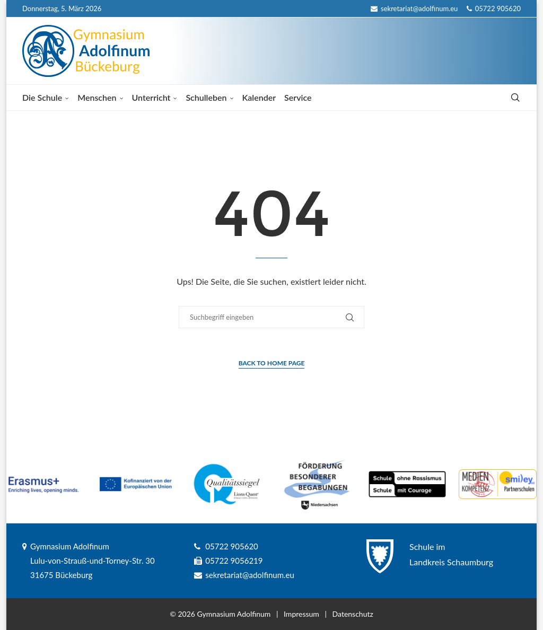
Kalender (259, 97)
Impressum (301, 613)
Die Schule (42, 97)
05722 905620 (494, 8)
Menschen (96, 97)
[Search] (515, 97)
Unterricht (151, 97)
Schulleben (206, 97)
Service (297, 97)
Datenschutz (352, 613)
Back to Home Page (272, 363)
